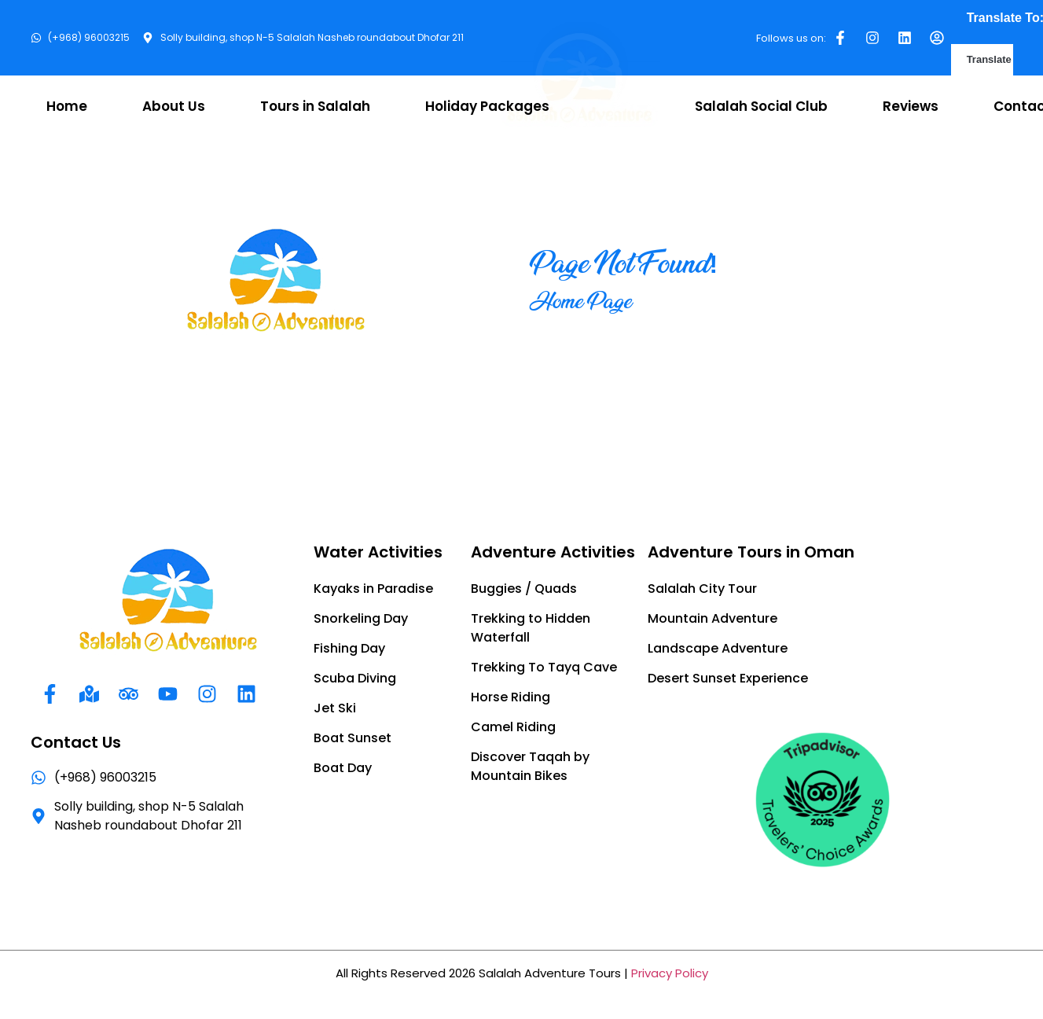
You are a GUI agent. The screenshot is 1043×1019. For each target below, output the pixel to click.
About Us (173, 106)
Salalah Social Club (761, 106)
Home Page (581, 301)
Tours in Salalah (315, 106)
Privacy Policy (669, 973)
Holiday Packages (487, 106)
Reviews (910, 106)
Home (66, 106)
